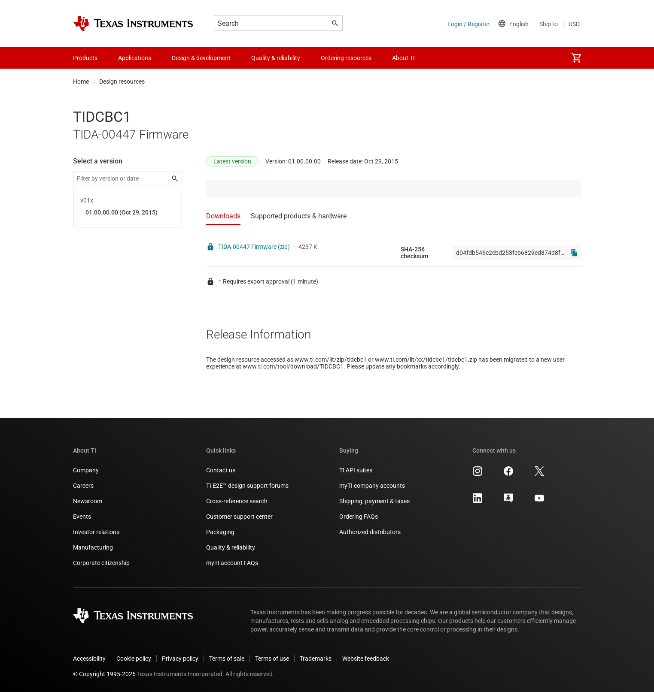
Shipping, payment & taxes (374, 501)
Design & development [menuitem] (201, 57)
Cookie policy (133, 658)
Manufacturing (93, 547)
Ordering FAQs (358, 516)
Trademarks (316, 658)
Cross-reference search (237, 501)
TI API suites (355, 470)
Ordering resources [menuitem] (346, 57)
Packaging (220, 532)
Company (86, 470)
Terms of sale (226, 658)
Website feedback (365, 658)
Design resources (122, 81)
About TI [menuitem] (403, 57)
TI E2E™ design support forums (247, 485)
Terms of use (272, 658)
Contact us (220, 470)
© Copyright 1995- (104, 674)
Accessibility (89, 658)
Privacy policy (180, 658)
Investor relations (96, 532)
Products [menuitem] (85, 57)
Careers (83, 485)
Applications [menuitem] (134, 57)
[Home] (133, 23)
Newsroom (87, 501)
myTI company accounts (372, 485)
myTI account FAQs (232, 562)
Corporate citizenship (101, 562)
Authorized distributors (370, 532)
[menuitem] (576, 58)
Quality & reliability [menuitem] (275, 57)
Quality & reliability (230, 547)
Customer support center (239, 516)
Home (81, 81)
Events (82, 516)
